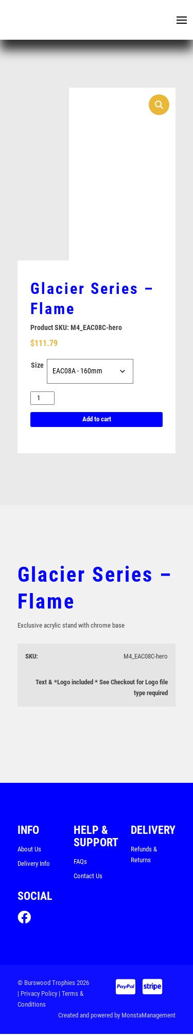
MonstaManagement (148, 1016)
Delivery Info (33, 864)
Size (37, 366)
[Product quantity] (42, 398)
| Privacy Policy (37, 995)
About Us (29, 849)
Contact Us (88, 876)
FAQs (80, 862)
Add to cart (96, 420)
